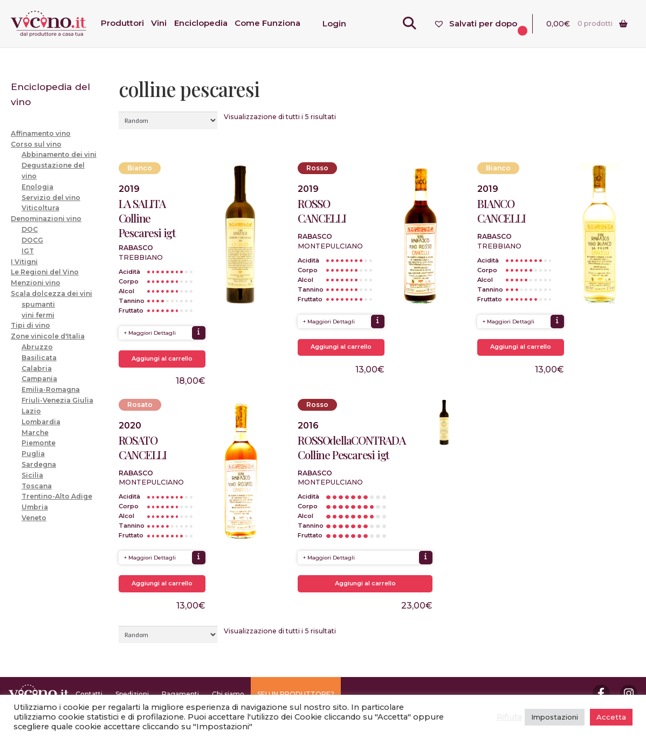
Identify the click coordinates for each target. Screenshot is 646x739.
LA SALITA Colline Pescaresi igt (147, 218)
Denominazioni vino (46, 219)
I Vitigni (24, 262)
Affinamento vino (41, 133)
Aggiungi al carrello (162, 358)
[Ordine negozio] (168, 120)
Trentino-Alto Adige (57, 496)
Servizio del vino (51, 198)
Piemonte (39, 443)
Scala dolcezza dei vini (51, 293)
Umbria (35, 507)
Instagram (628, 693)
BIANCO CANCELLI (501, 210)
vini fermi (38, 315)
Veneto (34, 518)
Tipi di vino (30, 325)
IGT (28, 251)
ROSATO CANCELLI (143, 447)
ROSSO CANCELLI (322, 210)
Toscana (37, 486)
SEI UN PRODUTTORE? (295, 694)
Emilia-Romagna (51, 389)
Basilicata (39, 358)
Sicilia (32, 475)
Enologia (37, 187)
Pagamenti (180, 694)
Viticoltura (40, 208)
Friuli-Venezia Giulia (57, 400)
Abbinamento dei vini (59, 154)
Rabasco (136, 248)
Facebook (601, 693)
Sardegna (39, 464)
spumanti (38, 304)
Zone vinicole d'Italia (48, 336)
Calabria (37, 368)
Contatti (88, 694)
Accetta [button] (611, 717)
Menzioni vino (35, 283)
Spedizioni (132, 694)
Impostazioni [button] (554, 717)
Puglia (33, 454)
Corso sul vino (36, 144)
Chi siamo (228, 694)
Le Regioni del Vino (45, 272)
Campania (39, 379)
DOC (30, 229)
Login (334, 23)
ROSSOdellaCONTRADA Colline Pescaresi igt (351, 447)
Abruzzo (37, 347)
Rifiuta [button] (509, 717)
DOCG (32, 240)
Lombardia (41, 422)
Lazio (31, 411)
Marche (35, 433)
